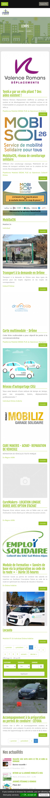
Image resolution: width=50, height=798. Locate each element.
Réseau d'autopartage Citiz (19, 387)
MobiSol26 (9, 220)
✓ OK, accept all (28, 795)
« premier (8, 647)
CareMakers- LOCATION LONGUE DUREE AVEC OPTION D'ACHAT (22, 504)
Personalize (44, 795)
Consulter (43, 114)
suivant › (24, 654)
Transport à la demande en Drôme (24, 273)
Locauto (7, 630)
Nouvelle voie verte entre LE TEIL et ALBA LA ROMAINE (30, 760)
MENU (4, 4)
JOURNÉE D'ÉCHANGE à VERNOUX (24, 781)
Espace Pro (43, 4)
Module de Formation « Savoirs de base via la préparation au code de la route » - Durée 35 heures (24, 568)
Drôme (21, 31)
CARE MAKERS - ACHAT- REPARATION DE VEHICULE (24, 447)
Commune (34, 662)
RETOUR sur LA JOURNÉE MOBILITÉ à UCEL (28, 773)
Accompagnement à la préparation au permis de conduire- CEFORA (24, 719)
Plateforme (7, 662)
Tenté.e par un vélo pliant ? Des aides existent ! (22, 93)
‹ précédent (19, 647)
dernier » (33, 654)
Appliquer (24, 674)
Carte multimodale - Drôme (20, 331)
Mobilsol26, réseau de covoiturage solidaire (24, 157)
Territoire (21, 662)
